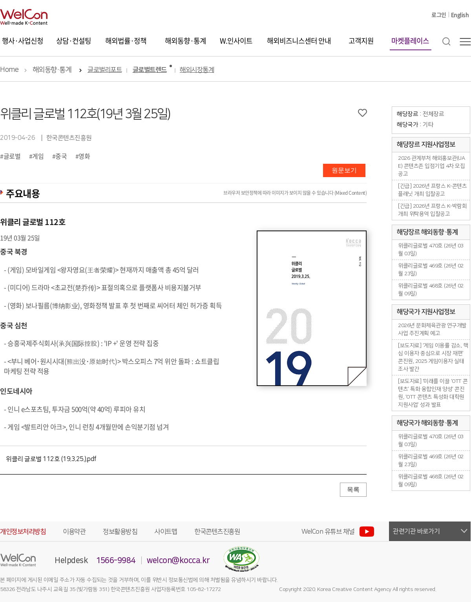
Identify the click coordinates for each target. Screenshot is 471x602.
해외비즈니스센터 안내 (299, 40)
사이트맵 (165, 531)
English (460, 14)
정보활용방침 (120, 531)
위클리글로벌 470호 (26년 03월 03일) (431, 250)
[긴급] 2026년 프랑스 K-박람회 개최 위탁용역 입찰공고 (432, 210)
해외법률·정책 (125, 40)
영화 (84, 156)
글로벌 (12, 156)
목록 (353, 489)
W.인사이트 (236, 40)
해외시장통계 (197, 70)
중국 (61, 156)
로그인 (438, 14)
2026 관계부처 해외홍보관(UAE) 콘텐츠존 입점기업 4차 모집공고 (431, 166)
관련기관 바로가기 (416, 531)
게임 (38, 156)
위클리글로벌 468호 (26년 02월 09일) (431, 290)
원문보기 (344, 170)
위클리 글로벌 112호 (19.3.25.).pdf (51, 459)
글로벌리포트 (105, 70)
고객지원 (361, 40)
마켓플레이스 (410, 40)
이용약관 (74, 531)
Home (9, 70)
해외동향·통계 (185, 40)
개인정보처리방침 (23, 531)
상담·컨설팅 (73, 40)
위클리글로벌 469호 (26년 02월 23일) (431, 270)
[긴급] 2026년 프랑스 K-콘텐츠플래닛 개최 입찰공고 (432, 190)
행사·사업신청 (22, 40)
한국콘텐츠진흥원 (217, 531)
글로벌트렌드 (150, 70)
